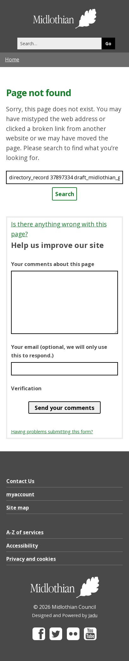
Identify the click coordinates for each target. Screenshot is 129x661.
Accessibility (22, 545)
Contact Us (20, 481)
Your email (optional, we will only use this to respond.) (59, 351)
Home (12, 59)
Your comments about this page (52, 264)
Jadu (92, 615)
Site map (17, 507)
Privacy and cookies (31, 558)
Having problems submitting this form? (52, 432)
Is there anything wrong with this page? (59, 229)
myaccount (20, 494)
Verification (26, 388)
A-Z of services (25, 532)
